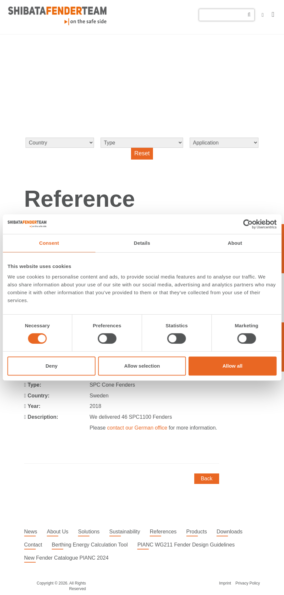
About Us (57, 531)
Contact (33, 544)
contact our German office (137, 428)
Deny (52, 366)
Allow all (232, 366)
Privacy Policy (248, 583)
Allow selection (142, 366)
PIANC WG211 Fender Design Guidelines (186, 544)
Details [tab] (142, 243)
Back (207, 478)
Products (196, 531)
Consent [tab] (49, 243)
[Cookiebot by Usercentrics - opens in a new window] (247, 224)
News (30, 531)
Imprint (225, 583)
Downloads (229, 531)
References (163, 531)
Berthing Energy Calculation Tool (90, 544)
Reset (142, 153)
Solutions (89, 531)
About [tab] (235, 243)
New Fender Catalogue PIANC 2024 (66, 558)
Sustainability (124, 531)
